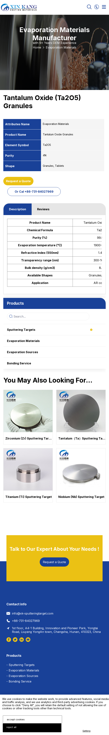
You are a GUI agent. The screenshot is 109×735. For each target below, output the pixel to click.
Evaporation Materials (61, 47)
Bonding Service (19, 363)
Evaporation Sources (22, 352)
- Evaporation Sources (22, 676)
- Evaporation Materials (22, 670)
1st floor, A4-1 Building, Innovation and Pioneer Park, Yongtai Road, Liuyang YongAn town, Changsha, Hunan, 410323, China (56, 630)
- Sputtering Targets (20, 665)
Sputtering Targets (21, 330)
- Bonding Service (18, 681)
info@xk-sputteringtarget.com (32, 613)
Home (37, 47)
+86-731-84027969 (26, 621)
